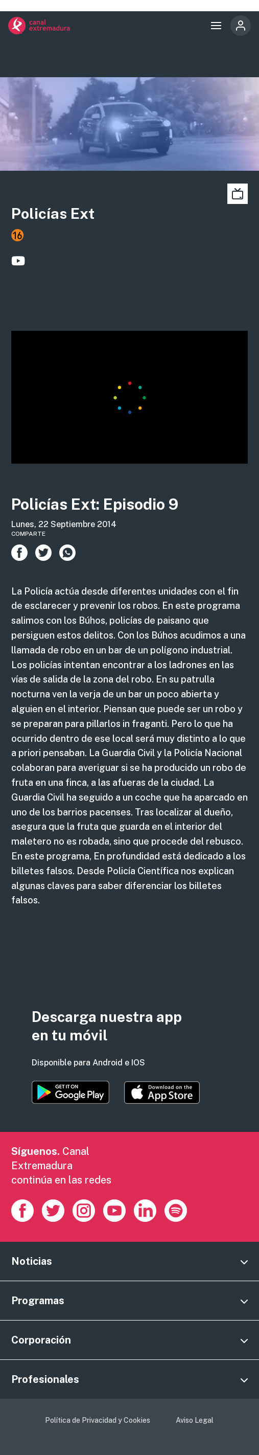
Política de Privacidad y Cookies (97, 1420)
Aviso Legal (195, 1420)
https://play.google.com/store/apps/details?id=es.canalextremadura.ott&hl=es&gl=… (70, 1092)
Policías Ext (53, 213)
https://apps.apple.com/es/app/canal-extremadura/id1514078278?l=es (162, 1092)
